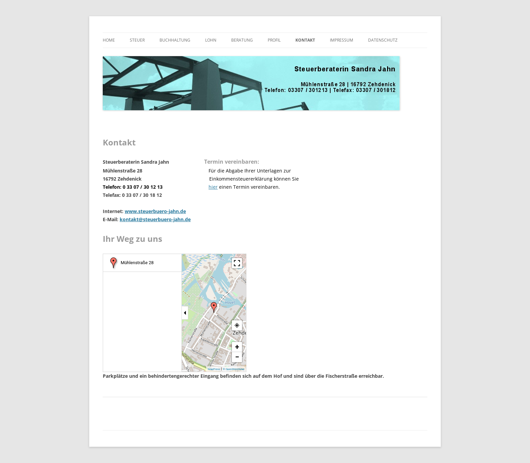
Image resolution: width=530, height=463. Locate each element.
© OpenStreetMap (233, 369)
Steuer (137, 40)
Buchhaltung (175, 40)
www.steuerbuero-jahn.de (155, 211)
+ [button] (237, 347)
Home (109, 40)
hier (213, 187)
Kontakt (305, 40)
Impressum (341, 40)
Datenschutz (382, 40)
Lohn (210, 40)
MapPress (214, 369)
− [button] (237, 357)
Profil (274, 40)
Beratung (242, 40)
